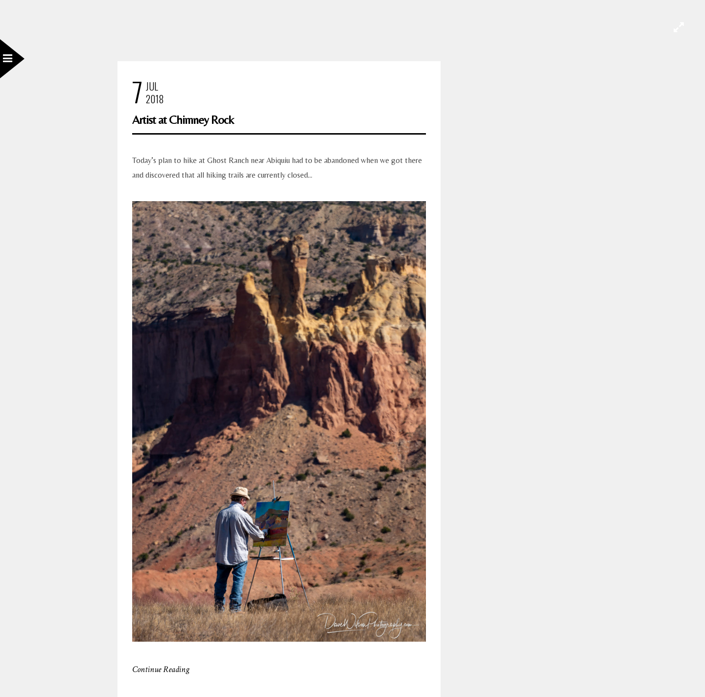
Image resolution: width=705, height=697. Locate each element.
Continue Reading (160, 669)
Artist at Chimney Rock (183, 119)
